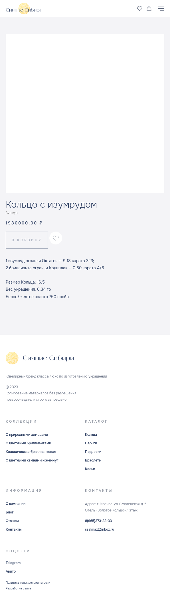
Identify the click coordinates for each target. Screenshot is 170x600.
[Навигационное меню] (161, 9)
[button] (139, 8)
